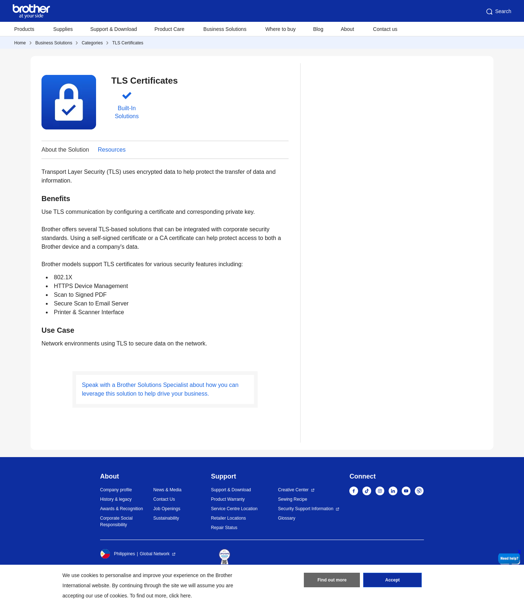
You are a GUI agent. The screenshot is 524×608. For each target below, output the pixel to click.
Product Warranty (228, 499)
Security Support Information (305, 508)
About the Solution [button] (65, 150)
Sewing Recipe (292, 499)
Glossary (286, 518)
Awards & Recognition (121, 508)
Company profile (116, 489)
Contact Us (164, 499)
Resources (112, 150)
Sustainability (166, 518)
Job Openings (166, 508)
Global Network (155, 553)
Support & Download (113, 29)
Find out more (331, 580)
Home (20, 42)
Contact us (385, 29)
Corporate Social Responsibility (116, 521)
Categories (92, 42)
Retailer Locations (228, 518)
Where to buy (280, 29)
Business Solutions (53, 42)
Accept (392, 580)
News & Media (167, 489)
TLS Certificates (127, 42)
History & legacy (116, 499)
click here (180, 596)
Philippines (117, 554)
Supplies (63, 29)
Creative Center (293, 489)
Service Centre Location (234, 508)
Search (498, 11)
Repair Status (224, 527)
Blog (318, 29)
